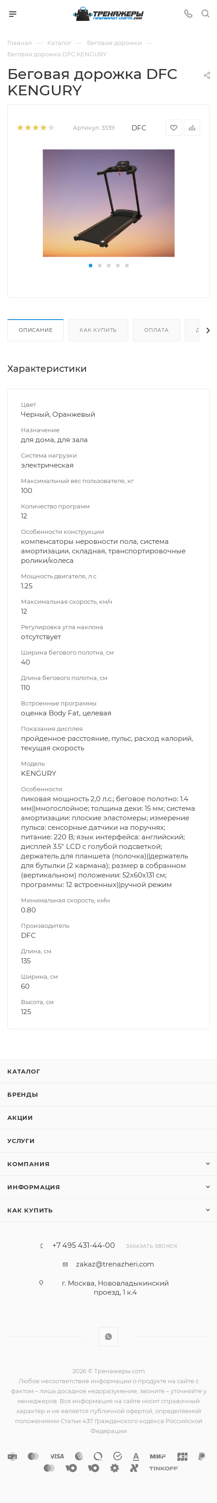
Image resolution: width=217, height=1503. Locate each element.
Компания (28, 1164)
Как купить (98, 330)
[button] (90, 265)
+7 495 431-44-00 (83, 1245)
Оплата (156, 330)
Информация (34, 1187)
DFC (138, 127)
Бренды (22, 1094)
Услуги (21, 1140)
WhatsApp (108, 1336)
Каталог (23, 1071)
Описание (35, 330)
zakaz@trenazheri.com (115, 1264)
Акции (20, 1117)
